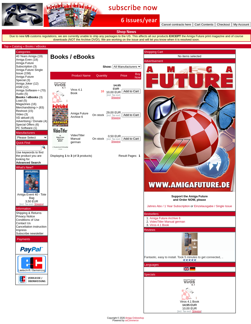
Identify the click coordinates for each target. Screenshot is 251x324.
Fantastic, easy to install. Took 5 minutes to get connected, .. (183, 257)
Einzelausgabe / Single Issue (213, 206)
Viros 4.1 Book (159, 225)
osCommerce (131, 320)
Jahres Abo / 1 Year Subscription (168, 206)
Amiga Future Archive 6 (165, 218)
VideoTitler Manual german (167, 221)
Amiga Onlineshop (134, 318)
